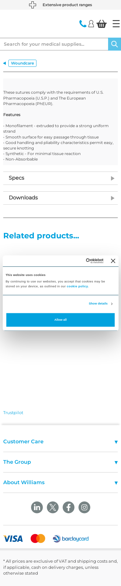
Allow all (61, 319)
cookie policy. (78, 286)
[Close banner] (113, 260)
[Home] (116, 23)
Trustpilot (13, 412)
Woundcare (22, 63)
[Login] (91, 23)
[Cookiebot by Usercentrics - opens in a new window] (77, 260)
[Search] (114, 44)
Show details (98, 303)
